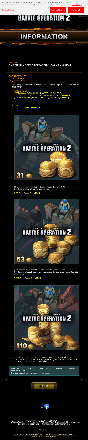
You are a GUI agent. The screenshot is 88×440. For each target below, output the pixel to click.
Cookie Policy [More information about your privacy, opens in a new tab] (77, 3)
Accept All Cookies (58, 8)
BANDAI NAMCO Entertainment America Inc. (27, 434)
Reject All (76, 8)
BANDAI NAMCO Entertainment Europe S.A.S (60, 434)
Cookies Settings (8, 8)
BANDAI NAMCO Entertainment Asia (44, 436)
